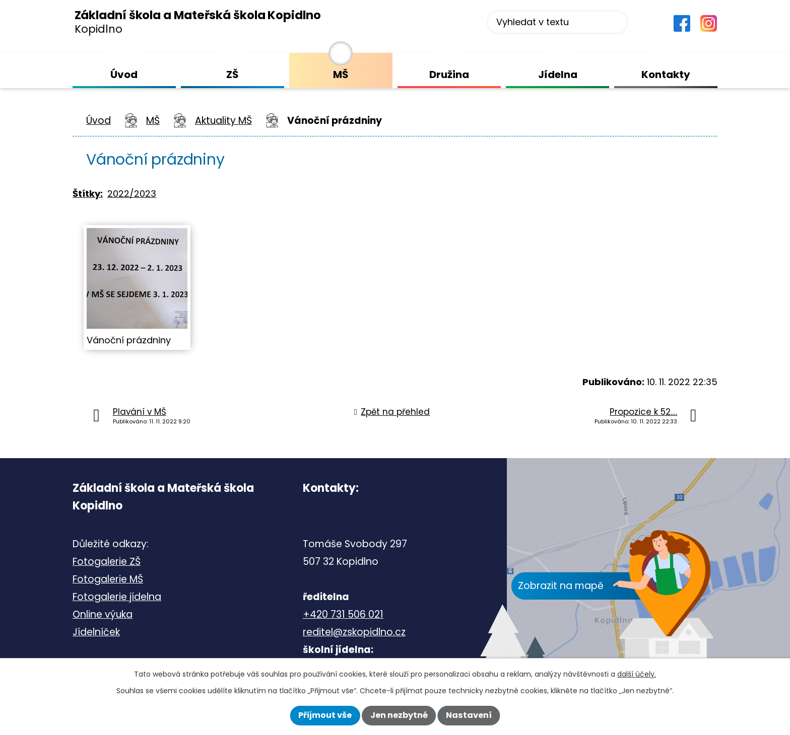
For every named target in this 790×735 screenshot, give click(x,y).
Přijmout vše (325, 715)
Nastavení (469, 715)
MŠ (153, 120)
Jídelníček (96, 632)
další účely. (636, 674)
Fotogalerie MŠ (108, 579)
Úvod (98, 120)
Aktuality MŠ (223, 120)
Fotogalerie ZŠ (107, 561)
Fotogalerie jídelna (117, 597)
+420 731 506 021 (343, 614)
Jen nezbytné (399, 715)
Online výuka (103, 614)
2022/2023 (131, 193)
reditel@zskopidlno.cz (354, 632)
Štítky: (88, 193)
